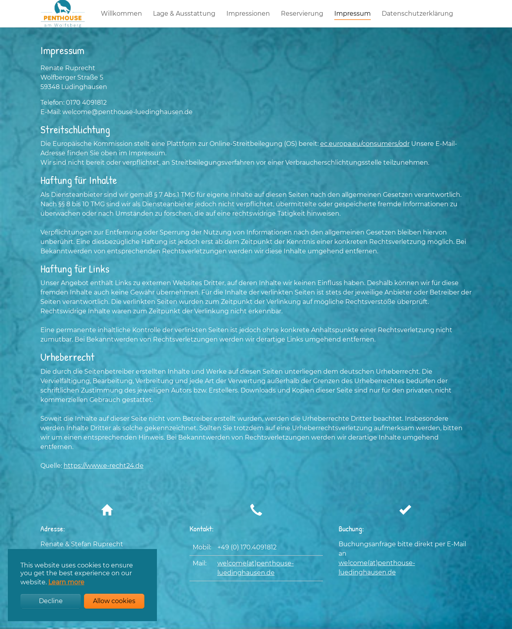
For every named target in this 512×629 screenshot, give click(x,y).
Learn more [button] (66, 582)
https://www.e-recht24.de (104, 481)
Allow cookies (114, 601)
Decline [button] (51, 601)
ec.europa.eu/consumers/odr (365, 159)
